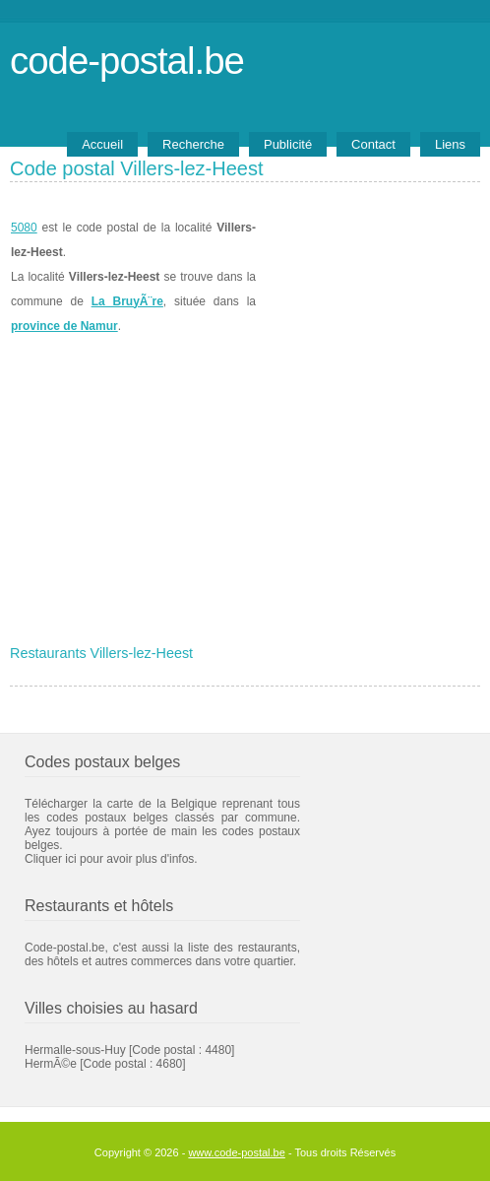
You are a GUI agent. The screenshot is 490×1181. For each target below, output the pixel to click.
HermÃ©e (51, 1064)
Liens (450, 144)
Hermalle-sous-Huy (75, 1050)
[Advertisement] (245, 489)
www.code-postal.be (236, 1152)
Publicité (288, 144)
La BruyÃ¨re (127, 301)
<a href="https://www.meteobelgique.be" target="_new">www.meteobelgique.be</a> (368, 277)
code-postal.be (127, 60)
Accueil (102, 144)
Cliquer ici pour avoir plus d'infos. (111, 859)
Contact (373, 144)
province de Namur (64, 326)
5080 (24, 227)
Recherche (193, 144)
